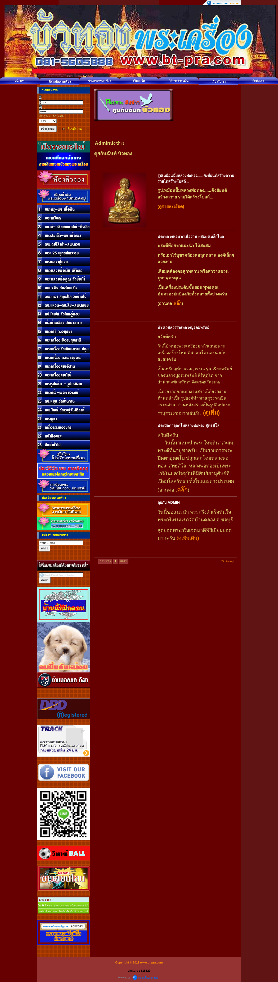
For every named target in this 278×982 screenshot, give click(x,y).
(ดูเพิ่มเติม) (188, 538)
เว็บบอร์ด (139, 80)
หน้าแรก (20, 80)
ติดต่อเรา (258, 80)
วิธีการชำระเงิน (179, 80)
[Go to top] (227, 561)
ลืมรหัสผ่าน (75, 128)
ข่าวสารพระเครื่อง (99, 80)
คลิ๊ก (176, 303)
